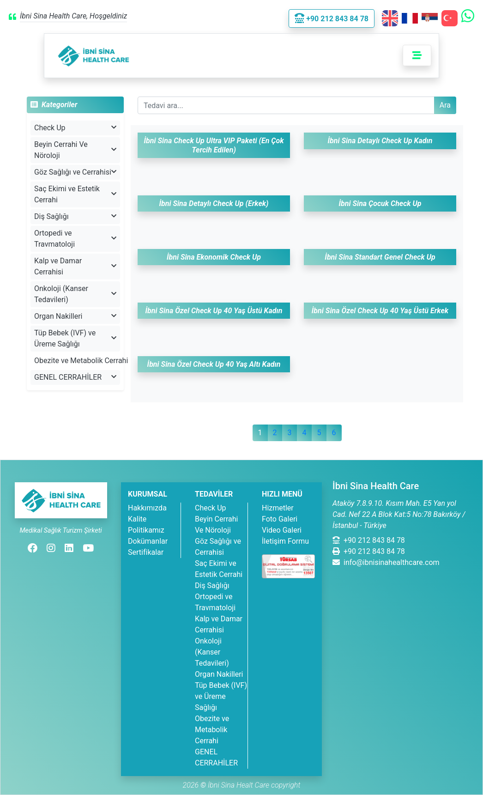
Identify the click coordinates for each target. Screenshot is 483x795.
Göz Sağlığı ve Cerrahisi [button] (75, 172)
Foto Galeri (279, 519)
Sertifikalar (145, 552)
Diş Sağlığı (212, 585)
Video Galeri (282, 530)
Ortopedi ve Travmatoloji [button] (75, 239)
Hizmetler (278, 508)
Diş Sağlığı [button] (75, 216)
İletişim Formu (285, 541)
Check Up (210, 508)
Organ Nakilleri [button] (75, 316)
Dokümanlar (148, 541)
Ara (445, 105)
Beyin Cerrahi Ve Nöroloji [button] (75, 150)
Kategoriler (53, 104)
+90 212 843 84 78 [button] (331, 18)
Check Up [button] (75, 127)
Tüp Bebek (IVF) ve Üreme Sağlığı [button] (75, 338)
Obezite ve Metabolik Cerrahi (77, 360)
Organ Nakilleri (219, 674)
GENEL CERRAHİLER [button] (75, 377)
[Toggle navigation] (417, 55)
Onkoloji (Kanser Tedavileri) (212, 652)
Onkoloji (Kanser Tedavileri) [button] (75, 294)
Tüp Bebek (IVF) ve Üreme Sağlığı (221, 696)
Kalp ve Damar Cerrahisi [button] (75, 266)
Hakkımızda (147, 508)
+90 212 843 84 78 (368, 540)
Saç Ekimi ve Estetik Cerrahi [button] (75, 194)
